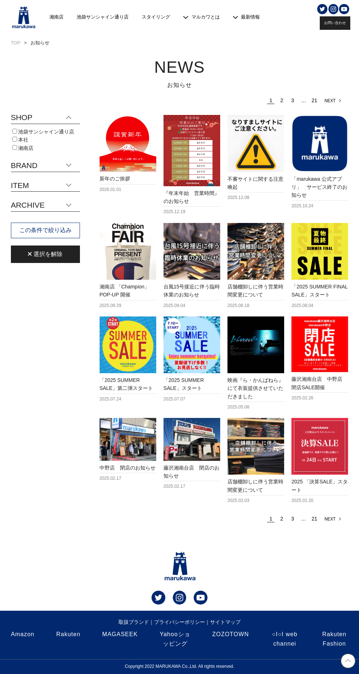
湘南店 (56, 17)
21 (315, 100)
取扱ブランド (133, 622)
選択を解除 (45, 254)
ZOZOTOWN (230, 634)
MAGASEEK (120, 634)
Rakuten (68, 634)
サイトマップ (225, 622)
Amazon (23, 634)
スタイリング (156, 17)
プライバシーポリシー (179, 622)
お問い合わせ (335, 23)
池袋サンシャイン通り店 (103, 17)
